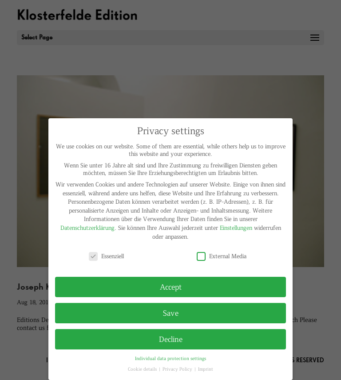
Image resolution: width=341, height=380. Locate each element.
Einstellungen (236, 227)
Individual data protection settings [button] (170, 358)
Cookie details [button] (143, 369)
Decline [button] (170, 339)
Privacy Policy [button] (178, 369)
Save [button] (170, 313)
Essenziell (106, 256)
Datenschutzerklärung (87, 227)
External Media (221, 256)
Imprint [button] (205, 369)
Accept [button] (171, 286)
